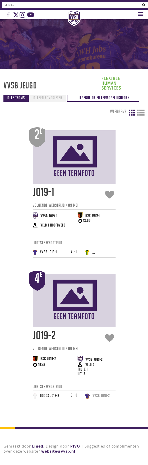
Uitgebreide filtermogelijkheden (103, 97)
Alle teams (16, 97)
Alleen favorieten (47, 97)
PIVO (75, 445)
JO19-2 (44, 335)
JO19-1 (43, 192)
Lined (37, 445)
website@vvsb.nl (58, 451)
